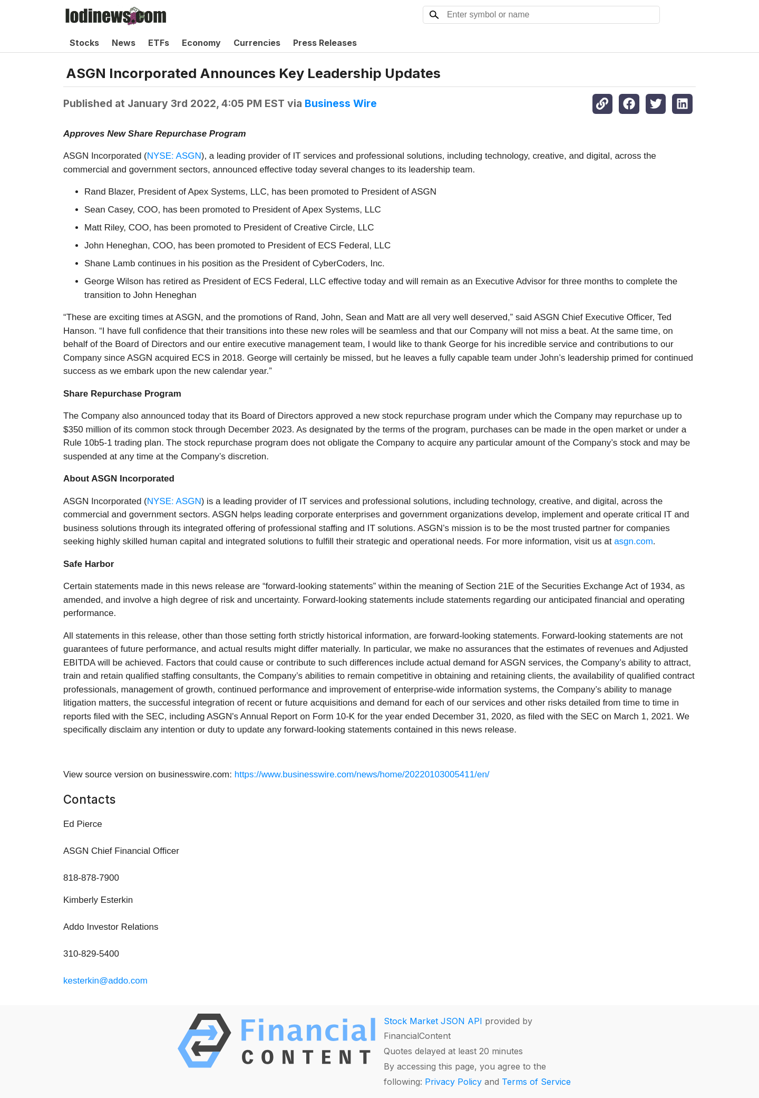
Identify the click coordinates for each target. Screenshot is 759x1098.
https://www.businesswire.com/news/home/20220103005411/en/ (362, 774)
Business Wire (341, 103)
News (123, 42)
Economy (201, 42)
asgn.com (633, 541)
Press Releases (325, 42)
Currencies (256, 42)
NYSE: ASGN (174, 156)
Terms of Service (536, 1081)
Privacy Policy (453, 1081)
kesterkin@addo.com (105, 981)
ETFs (158, 42)
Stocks (84, 42)
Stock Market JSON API (433, 1021)
